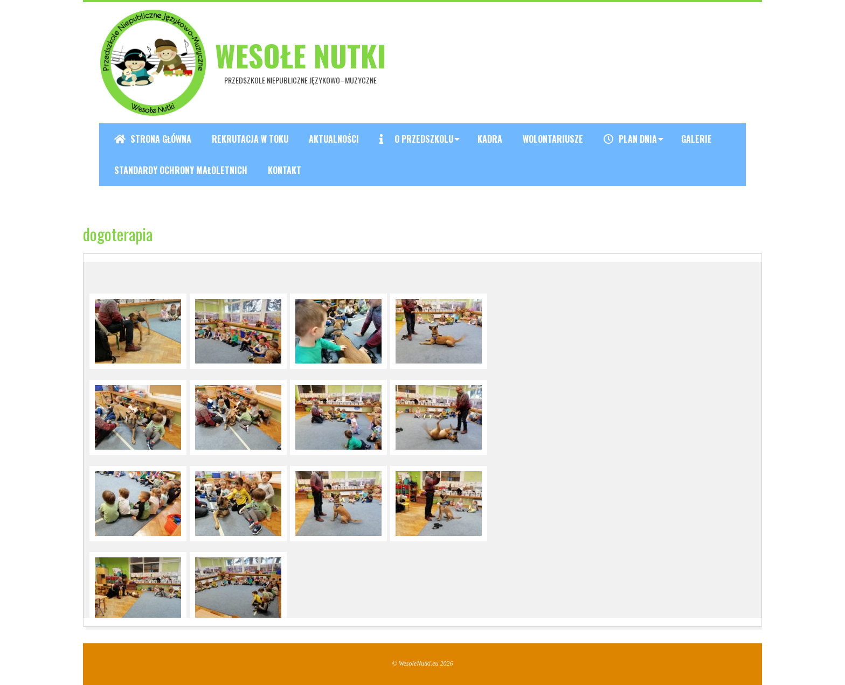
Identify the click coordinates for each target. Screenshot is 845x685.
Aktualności (334, 138)
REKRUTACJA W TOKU (250, 138)
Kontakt (284, 170)
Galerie (696, 138)
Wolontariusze (553, 138)
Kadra (489, 138)
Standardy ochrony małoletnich (180, 170)
